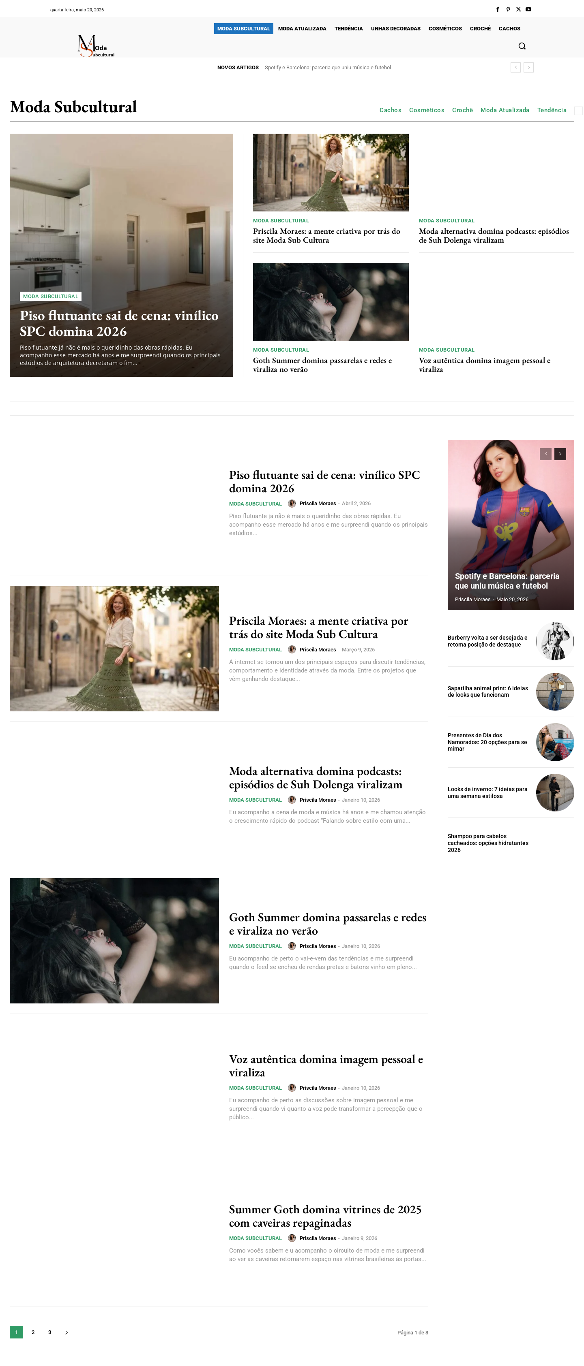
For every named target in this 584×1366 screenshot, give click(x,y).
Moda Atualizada (505, 110)
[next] (529, 67)
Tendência (552, 110)
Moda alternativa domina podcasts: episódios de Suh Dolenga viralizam (494, 235)
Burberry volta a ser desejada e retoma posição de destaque (488, 641)
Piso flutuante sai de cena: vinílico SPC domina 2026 (119, 323)
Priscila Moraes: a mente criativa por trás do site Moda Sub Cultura (326, 235)
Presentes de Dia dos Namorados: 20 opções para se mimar (487, 742)
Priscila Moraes (318, 503)
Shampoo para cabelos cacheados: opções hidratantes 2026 (488, 843)
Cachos (391, 110)
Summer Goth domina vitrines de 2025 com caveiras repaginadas (325, 1215)
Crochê (462, 110)
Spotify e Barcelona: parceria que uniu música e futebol (328, 67)
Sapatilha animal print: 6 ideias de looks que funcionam (488, 691)
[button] (522, 46)
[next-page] (66, 1332)
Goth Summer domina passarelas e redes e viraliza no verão (322, 364)
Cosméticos (426, 110)
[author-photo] (293, 503)
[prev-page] (546, 454)
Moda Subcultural (50, 296)
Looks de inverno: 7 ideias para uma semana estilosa (488, 792)
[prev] (516, 67)
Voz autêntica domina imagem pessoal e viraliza (484, 364)
